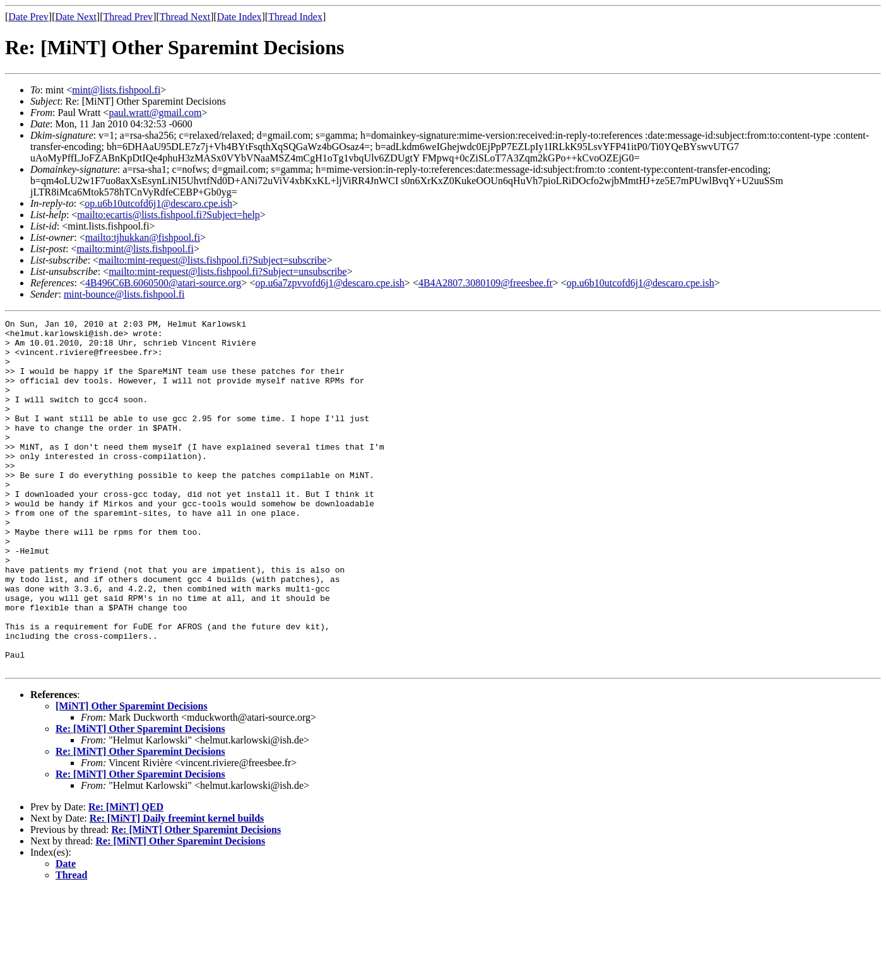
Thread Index (295, 16)
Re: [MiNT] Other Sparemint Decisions (140, 798)
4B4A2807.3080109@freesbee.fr (485, 282)
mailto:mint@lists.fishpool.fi (134, 248)
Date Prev (28, 16)
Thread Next (185, 16)
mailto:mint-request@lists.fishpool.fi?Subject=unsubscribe (227, 271)
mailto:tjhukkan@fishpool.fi (142, 237)
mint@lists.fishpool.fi (116, 89)
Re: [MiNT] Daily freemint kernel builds (177, 888)
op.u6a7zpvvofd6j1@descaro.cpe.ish (329, 282)
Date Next (76, 16)
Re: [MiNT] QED (125, 876)
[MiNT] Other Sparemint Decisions (132, 776)
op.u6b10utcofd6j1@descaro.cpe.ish (158, 203)
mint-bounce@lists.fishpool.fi (124, 294)
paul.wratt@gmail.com (155, 112)
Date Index (239, 16)
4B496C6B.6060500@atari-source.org (163, 282)
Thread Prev (128, 16)
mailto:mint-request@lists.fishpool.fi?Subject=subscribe (212, 260)
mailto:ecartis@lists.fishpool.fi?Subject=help (168, 214)
